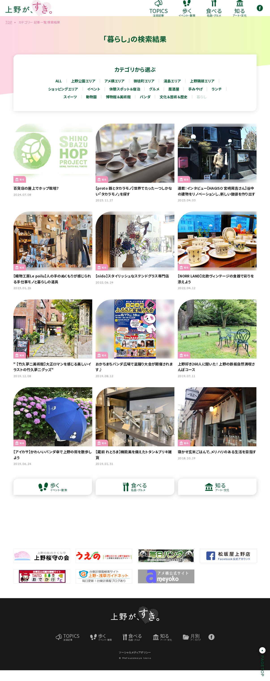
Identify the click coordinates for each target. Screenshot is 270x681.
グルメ (154, 99)
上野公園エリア (83, 91)
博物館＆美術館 (118, 107)
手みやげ (195, 99)
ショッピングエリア (63, 99)
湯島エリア (172, 91)
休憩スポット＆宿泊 (124, 99)
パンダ (145, 107)
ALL (59, 91)
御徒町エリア (144, 91)
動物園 (91, 107)
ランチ (217, 99)
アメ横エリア (115, 91)
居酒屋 (173, 99)
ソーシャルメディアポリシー (135, 663)
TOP (8, 33)
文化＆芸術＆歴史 (174, 107)
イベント (93, 99)
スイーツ (70, 107)
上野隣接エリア (202, 91)
